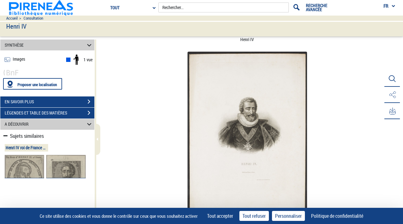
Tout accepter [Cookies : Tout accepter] (220, 215)
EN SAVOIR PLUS (49, 101)
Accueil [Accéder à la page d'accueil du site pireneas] (12, 18)
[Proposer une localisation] (32, 84)
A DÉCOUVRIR (49, 124)
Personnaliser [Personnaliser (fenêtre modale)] (288, 215)
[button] (392, 79)
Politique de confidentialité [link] (337, 215)
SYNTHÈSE (49, 45)
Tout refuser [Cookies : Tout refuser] (254, 215)
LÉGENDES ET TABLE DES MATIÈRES (49, 113)
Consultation (33, 18)
